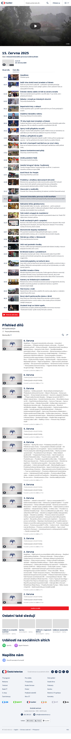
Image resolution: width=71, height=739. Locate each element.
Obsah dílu (6, 75)
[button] (35, 26)
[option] (30, 726)
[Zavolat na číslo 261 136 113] (26, 720)
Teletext (5, 691)
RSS (68, 735)
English (16, 735)
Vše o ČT (27, 702)
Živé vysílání (51, 683)
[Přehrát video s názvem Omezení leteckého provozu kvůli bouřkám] (35, 26)
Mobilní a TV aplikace (54, 698)
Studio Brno (51, 687)
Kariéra (49, 694)
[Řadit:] (67, 340)
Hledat (47, 4)
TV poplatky (29, 687)
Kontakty (50, 702)
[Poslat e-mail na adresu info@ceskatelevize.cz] (41, 720)
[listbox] (38, 726)
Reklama (5, 687)
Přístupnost (36, 735)
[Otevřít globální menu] (66, 3)
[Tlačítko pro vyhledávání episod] (62, 340)
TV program (6, 683)
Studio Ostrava (29, 691)
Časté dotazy (6, 702)
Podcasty (50, 691)
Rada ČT (4, 694)
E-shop (4, 698)
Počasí (27, 694)
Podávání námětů (30, 698)
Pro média (28, 683)
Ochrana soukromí (25, 735)
